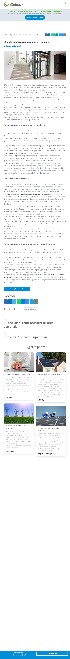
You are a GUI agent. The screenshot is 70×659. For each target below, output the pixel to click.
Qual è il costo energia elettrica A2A (18, 374)
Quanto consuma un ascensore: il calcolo (24, 35)
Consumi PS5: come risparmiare (26, 337)
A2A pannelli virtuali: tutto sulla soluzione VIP (49, 375)
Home (6, 35)
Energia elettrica (30, 309)
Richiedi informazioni (35, 17)
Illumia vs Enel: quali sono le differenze (15, 427)
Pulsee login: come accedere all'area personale (28, 324)
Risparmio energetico (14, 46)
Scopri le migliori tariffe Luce (17, 289)
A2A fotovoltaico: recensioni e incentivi (48, 429)
